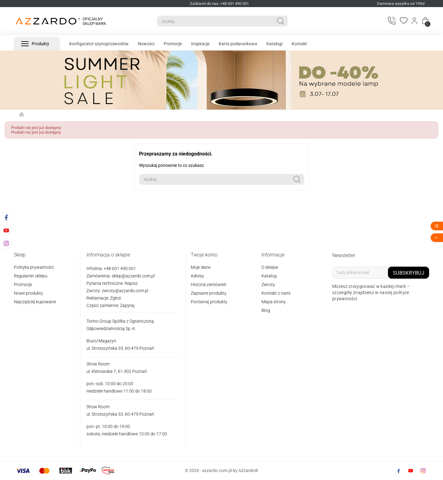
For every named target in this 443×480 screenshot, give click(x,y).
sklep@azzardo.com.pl (133, 275)
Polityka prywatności (34, 267)
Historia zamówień (208, 284)
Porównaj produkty (209, 301)
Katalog (269, 275)
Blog (265, 310)
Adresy (197, 275)
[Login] (415, 21)
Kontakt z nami (275, 293)
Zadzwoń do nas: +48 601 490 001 (219, 3)
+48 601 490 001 (119, 268)
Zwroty (268, 284)
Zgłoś (115, 298)
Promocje (23, 284)
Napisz (131, 283)
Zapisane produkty (208, 293)
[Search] (215, 21)
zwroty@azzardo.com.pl (125, 290)
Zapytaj (127, 305)
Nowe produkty (28, 293)
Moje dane (200, 267)
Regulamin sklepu (30, 275)
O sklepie (269, 267)
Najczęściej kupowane (35, 301)
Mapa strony (273, 301)
